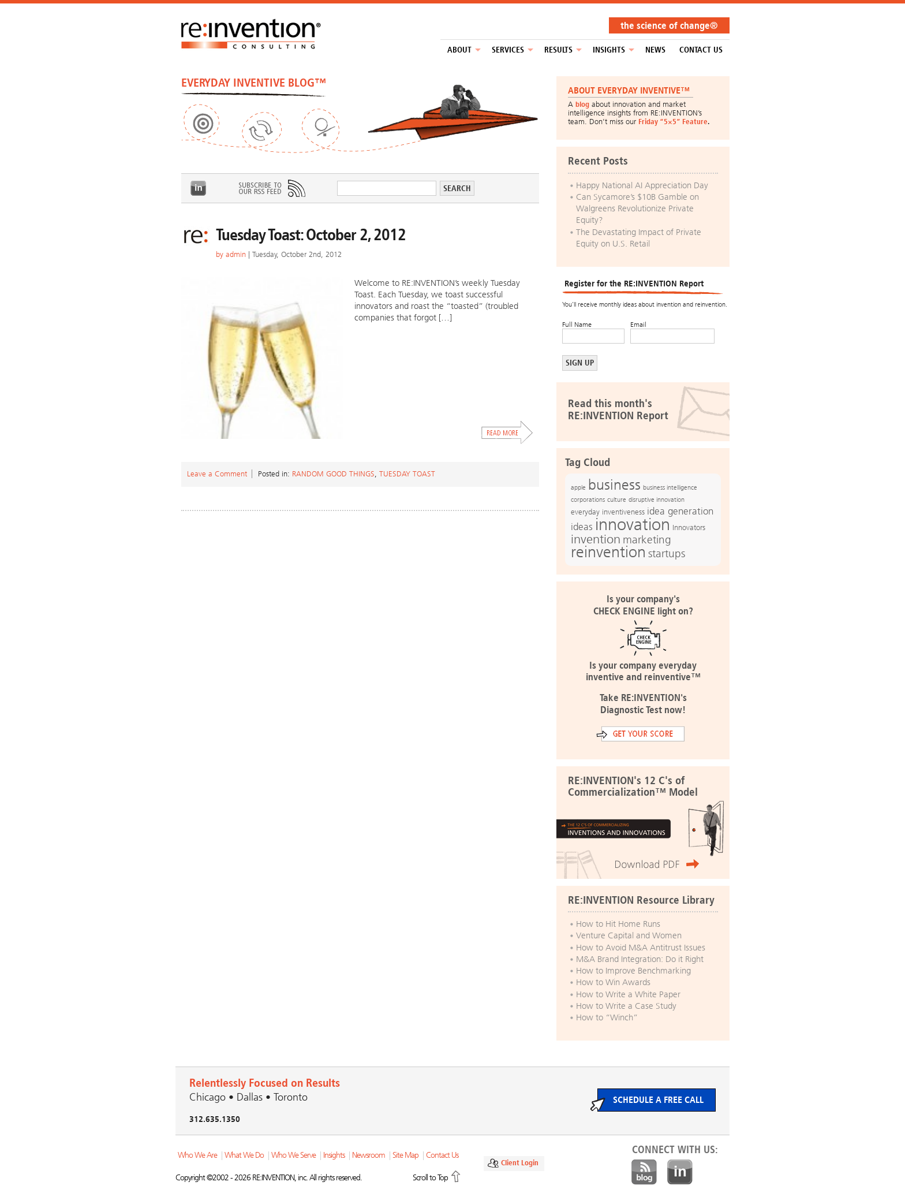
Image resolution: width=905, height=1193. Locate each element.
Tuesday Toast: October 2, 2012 (311, 234)
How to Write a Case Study (626, 1006)
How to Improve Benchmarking (633, 970)
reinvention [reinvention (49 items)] (608, 552)
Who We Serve (293, 1155)
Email (638, 324)
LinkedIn (198, 188)
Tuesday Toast (407, 473)
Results (558, 50)
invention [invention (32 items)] (595, 539)
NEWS (655, 50)
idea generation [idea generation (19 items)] (680, 511)
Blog (644, 1172)
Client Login (519, 1162)
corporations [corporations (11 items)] (588, 500)
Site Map (405, 1155)
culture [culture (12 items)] (616, 499)
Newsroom (368, 1155)
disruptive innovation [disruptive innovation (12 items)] (657, 499)
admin (236, 254)
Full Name (577, 324)
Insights (609, 50)
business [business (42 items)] (614, 484)
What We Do (244, 1155)
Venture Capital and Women (629, 935)
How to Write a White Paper (628, 994)
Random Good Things (333, 473)
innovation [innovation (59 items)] (632, 524)
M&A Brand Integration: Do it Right (640, 959)
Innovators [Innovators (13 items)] (688, 527)
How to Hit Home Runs (618, 924)
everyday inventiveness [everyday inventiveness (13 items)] (608, 512)
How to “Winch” (607, 1017)
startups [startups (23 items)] (666, 553)
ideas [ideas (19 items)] (582, 526)
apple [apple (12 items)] (578, 487)
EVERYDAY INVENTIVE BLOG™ (253, 83)
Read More (507, 432)
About (459, 50)
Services (508, 50)
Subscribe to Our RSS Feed (271, 188)
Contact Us (701, 50)
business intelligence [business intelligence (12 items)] (670, 487)
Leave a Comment (217, 473)
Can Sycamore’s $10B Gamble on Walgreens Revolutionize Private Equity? (637, 209)
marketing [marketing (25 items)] (647, 539)
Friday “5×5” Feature (673, 121)
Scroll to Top (430, 1178)
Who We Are (197, 1155)
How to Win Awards (613, 982)
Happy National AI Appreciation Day (642, 185)
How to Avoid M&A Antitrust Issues (640, 947)
